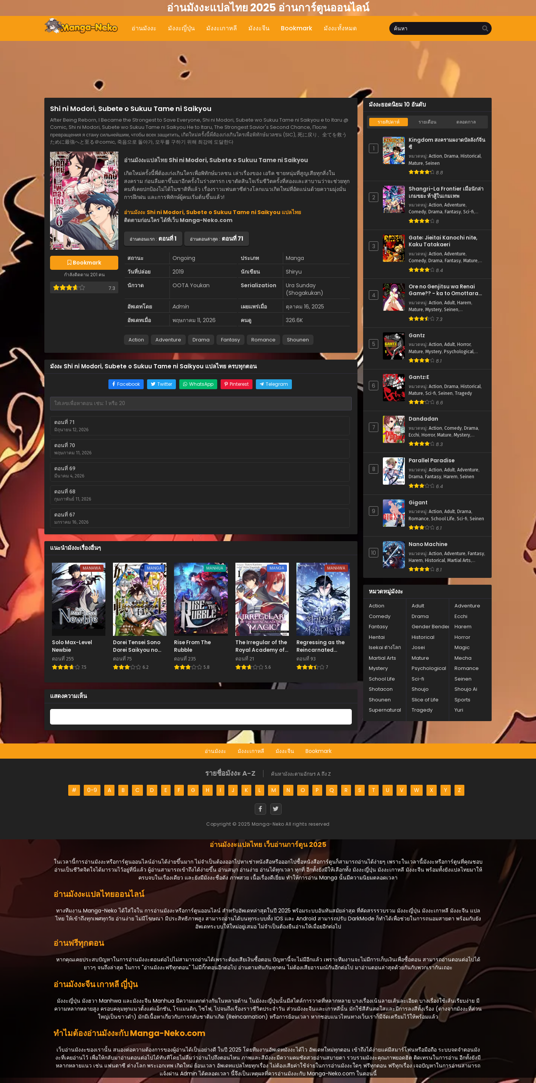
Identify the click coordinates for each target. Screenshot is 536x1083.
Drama (201, 339)
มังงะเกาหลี (251, 751)
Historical (471, 156)
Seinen (432, 163)
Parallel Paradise (432, 460)
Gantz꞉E (419, 377)
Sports (462, 699)
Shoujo (420, 689)
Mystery (433, 309)
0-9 (92, 790)
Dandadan (423, 419)
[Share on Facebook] (126, 384)
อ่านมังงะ (215, 751)
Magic (462, 647)
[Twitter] (276, 809)
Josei (418, 647)
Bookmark (319, 751)
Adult (449, 302)
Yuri (459, 710)
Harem (464, 302)
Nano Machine (428, 544)
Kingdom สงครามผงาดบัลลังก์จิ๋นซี (447, 144)
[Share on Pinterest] (236, 384)
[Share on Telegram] (274, 384)
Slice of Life (425, 699)
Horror (463, 344)
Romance (263, 339)
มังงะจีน (285, 751)
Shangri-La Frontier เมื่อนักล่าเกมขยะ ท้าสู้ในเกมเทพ (446, 193)
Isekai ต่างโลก (385, 647)
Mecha (463, 658)
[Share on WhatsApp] (198, 384)
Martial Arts (459, 560)
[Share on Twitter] (161, 384)
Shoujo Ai (466, 689)
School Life (443, 518)
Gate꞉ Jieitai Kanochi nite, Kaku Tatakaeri (443, 242)
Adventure (168, 339)
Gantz (417, 335)
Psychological (458, 351)
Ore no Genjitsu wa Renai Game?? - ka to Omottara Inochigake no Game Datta (445, 290)
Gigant (418, 502)
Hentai (377, 637)
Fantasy (230, 339)
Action (136, 339)
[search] (485, 29)
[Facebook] (260, 809)
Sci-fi (468, 211)
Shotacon (381, 689)
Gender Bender (431, 626)
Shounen (298, 339)
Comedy (417, 211)
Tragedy (463, 393)
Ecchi (414, 435)
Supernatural (385, 710)
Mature (416, 163)
